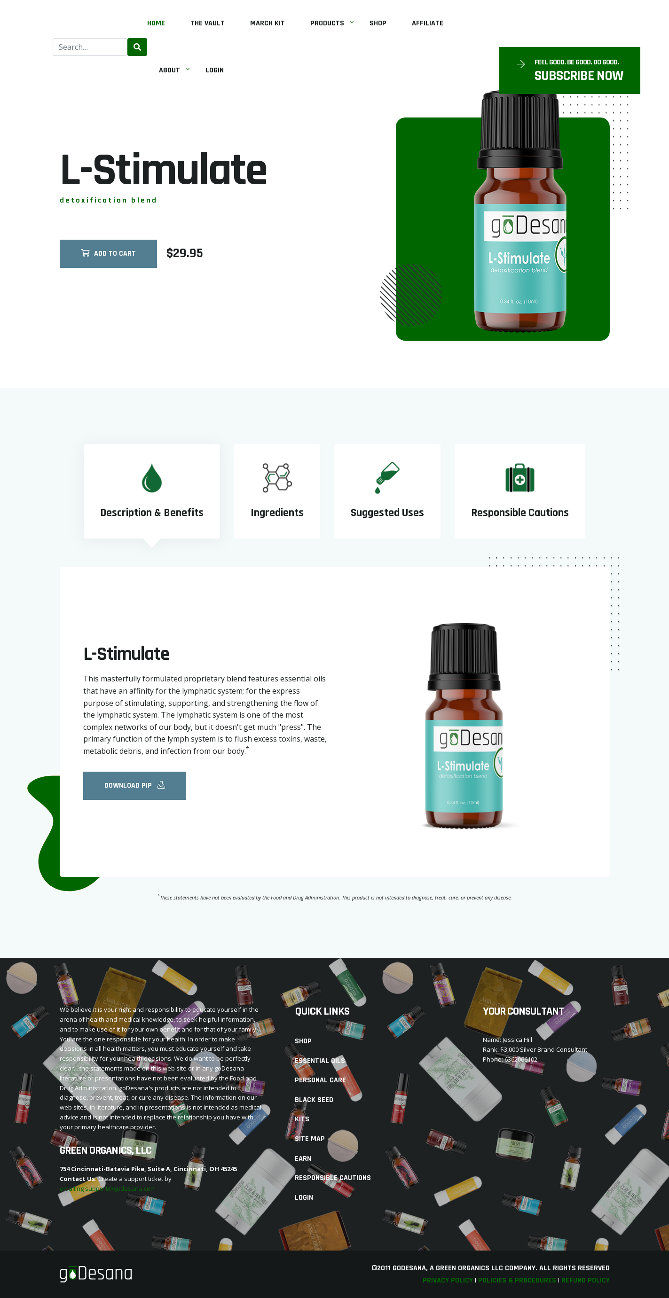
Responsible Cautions (333, 1178)
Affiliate (427, 23)
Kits (302, 1119)
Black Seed (314, 1100)
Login (214, 70)
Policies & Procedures (517, 1280)
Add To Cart (108, 257)
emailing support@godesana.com (108, 1188)
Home (156, 23)
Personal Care (320, 1080)
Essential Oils (320, 1061)
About (169, 70)
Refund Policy (585, 1280)
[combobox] (90, 47)
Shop (378, 23)
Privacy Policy (448, 1280)
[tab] (152, 491)
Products (327, 23)
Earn (303, 1159)
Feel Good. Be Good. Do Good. (577, 62)
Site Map (310, 1139)
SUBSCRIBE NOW (579, 76)
